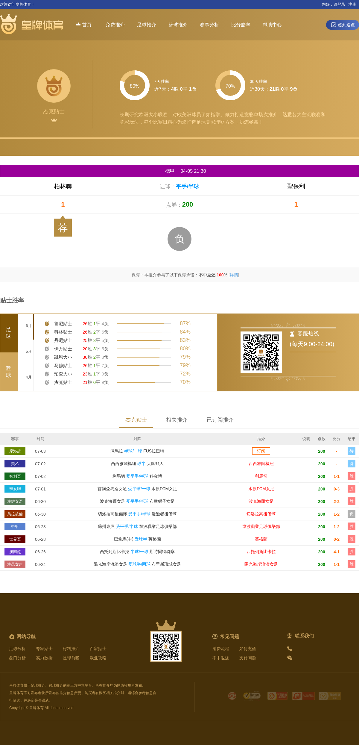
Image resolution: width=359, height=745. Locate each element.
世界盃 (15, 539)
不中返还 (220, 657)
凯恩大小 (63, 357)
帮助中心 (272, 24)
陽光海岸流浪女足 (261, 564)
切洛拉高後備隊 (261, 513)
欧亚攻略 (98, 657)
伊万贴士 (63, 348)
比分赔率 (240, 24)
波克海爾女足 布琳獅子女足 (137, 501)
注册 (352, 4)
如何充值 (247, 648)
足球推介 (146, 24)
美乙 (15, 463)
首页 (84, 24)
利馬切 (261, 476)
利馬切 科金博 (137, 476)
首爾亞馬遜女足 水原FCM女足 (137, 488)
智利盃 (15, 476)
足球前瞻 (71, 657)
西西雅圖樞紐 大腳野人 (137, 463)
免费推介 (115, 24)
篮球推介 (178, 24)
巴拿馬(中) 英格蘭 (137, 539)
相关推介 (177, 420)
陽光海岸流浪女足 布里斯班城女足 (137, 564)
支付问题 (247, 657)
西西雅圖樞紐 (261, 463)
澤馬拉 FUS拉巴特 (137, 451)
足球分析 (17, 648)
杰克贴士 (63, 382)
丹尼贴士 (63, 340)
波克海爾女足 (261, 501)
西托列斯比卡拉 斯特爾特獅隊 (137, 551)
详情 (234, 274)
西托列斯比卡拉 (261, 551)
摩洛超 (15, 451)
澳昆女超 (15, 564)
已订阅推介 (220, 420)
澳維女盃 (15, 501)
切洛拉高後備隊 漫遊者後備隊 (137, 513)
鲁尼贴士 (63, 323)
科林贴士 (63, 331)
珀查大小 (63, 373)
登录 (341, 4)
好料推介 (71, 648)
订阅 (261, 451)
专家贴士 (44, 648)
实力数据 (44, 657)
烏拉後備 (15, 514)
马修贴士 (63, 365)
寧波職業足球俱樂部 (261, 526)
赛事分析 (209, 24)
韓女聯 (15, 489)
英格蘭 (261, 539)
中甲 (15, 526)
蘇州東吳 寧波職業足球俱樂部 (137, 526)
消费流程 (220, 648)
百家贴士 (98, 648)
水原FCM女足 (261, 488)
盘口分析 (17, 657)
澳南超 (15, 551)
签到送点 (342, 24)
